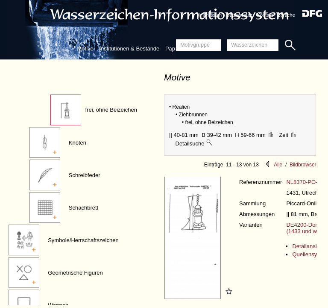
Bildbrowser (303, 165)
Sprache (286, 15)
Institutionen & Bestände (129, 48)
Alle (278, 165)
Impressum (210, 15)
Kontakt (265, 15)
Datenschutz (239, 15)
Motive (85, 48)
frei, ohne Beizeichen (111, 110)
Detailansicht (308, 246)
